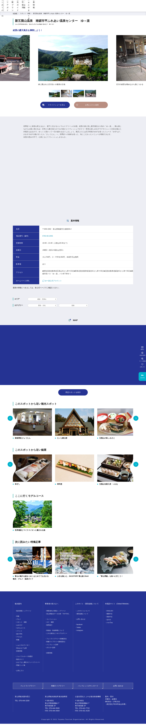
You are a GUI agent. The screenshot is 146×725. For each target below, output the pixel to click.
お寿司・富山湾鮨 (104, 9)
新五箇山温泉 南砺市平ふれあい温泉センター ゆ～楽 (51, 15)
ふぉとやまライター (124, 9)
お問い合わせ (80, 620)
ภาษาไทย (110, 624)
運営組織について (82, 615)
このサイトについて (83, 612)
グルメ (18, 620)
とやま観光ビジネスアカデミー (56, 634)
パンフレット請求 (52, 646)
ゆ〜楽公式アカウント (52, 282)
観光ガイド (87, 9)
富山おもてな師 (21, 649)
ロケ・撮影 (50, 623)
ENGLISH (110, 612)
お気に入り (20, 672)
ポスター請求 (50, 649)
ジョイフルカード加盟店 (24, 657)
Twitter (78, 629)
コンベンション (51, 620)
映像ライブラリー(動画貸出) (55, 643)
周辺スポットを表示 (73, 393)
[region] (90, 4)
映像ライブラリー (58, 687)
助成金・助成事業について (55, 631)
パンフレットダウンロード (88, 687)
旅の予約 (19, 635)
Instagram (79, 631)
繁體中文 (109, 615)
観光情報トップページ (23, 612)
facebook (79, 626)
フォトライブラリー (28, 687)
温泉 (73, 307)
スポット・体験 (25, 15)
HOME (15, 15)
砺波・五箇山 (41, 300)
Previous (21, 61)
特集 (17, 617)
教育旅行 (49, 626)
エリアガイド (58, 9)
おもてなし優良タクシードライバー (28, 663)
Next (124, 61)
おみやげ (19, 626)
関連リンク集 (20, 666)
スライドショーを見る (56, 106)
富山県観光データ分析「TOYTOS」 (58, 615)
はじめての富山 (42, 9)
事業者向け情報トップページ (56, 612)
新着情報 (140, 9)
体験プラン (73, 9)
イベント (19, 632)
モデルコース (20, 629)
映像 (17, 641)
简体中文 (109, 618)
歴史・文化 (42, 307)
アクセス (19, 638)
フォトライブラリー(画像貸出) (56, 640)
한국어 (109, 621)
